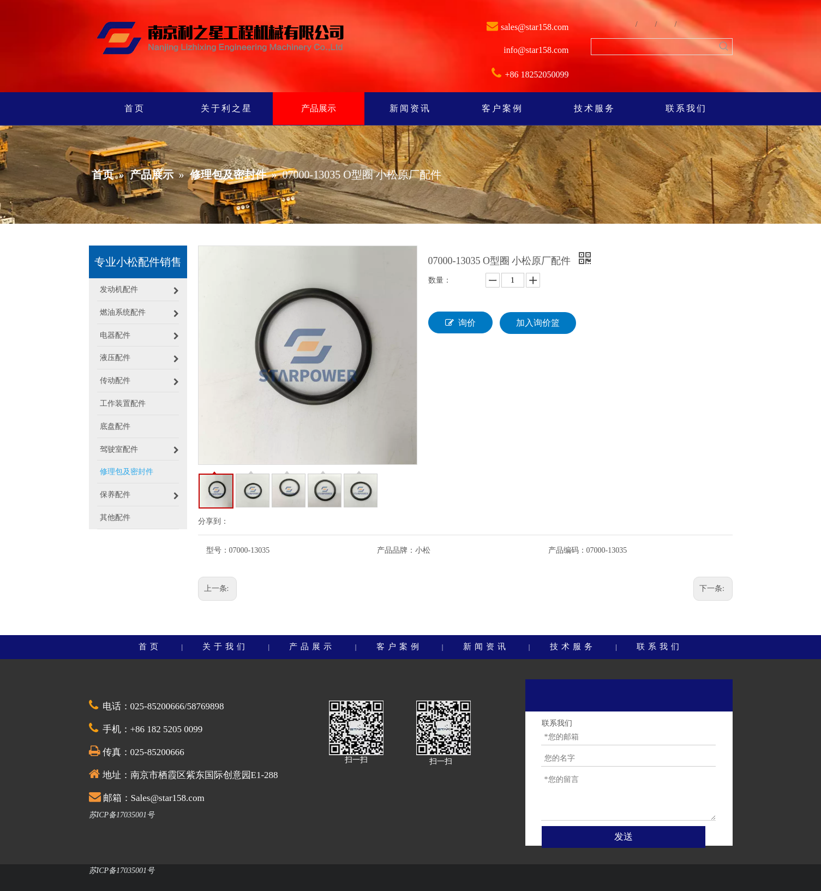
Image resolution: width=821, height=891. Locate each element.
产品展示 (312, 646)
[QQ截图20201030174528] (356, 728)
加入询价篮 (538, 322)
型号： (217, 550)
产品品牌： (396, 550)
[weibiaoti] (220, 39)
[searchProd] (653, 47)
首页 (150, 646)
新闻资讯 (486, 646)
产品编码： (567, 550)
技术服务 (573, 646)
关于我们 (225, 646)
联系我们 (659, 646)
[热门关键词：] (724, 47)
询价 (460, 322)
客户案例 (399, 646)
